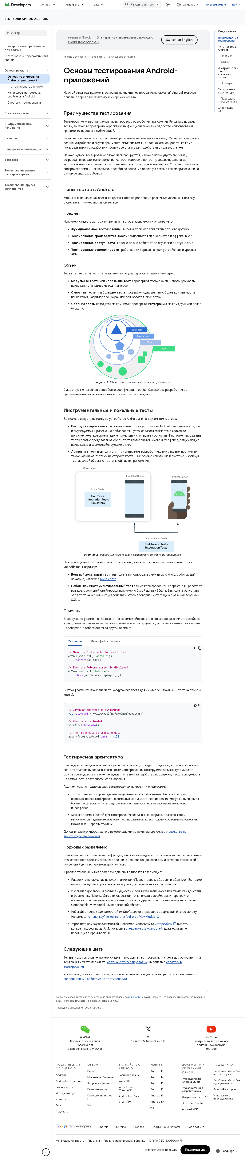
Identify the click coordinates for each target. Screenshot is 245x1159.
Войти (236, 4)
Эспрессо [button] (75, 641)
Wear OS (124, 1081)
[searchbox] (26, 33)
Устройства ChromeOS (126, 1088)
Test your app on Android (26, 19)
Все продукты (197, 1127)
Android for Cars (129, 1096)
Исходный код (65, 1093)
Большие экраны (129, 1075)
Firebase (138, 1127)
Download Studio (192, 1103)
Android (61, 1075)
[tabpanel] (133, 664)
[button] (22, 71)
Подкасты (62, 1111)
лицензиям (134, 997)
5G (89, 1104)
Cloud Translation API (83, 42)
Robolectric (108, 579)
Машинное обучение (100, 1077)
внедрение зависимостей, (144, 929)
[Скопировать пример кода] (199, 648)
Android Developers (75, 56)
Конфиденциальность (100, 1097)
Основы (45, 4)
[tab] (75, 641)
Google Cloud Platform (166, 1127)
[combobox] (142, 4)
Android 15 (157, 1071)
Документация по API (195, 1097)
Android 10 (157, 1101)
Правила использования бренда (124, 1140)
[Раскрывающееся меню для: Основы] (56, 4)
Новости (61, 1099)
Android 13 (156, 1083)
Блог (58, 1105)
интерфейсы (163, 924)
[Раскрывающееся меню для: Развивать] (84, 4)
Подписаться (195, 1150)
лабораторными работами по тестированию (95, 979)
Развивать (96, 56)
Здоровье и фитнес (99, 1083)
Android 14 (157, 1077)
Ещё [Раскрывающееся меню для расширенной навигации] (97, 4)
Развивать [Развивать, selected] (72, 4)
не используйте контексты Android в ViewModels (121, 917)
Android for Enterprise (69, 1081)
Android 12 (157, 1089)
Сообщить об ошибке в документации (226, 1082)
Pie (152, 1107)
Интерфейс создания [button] (105, 641)
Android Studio (216, 4)
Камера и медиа (97, 1089)
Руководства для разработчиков (192, 1089)
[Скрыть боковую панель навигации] (46, 1152)
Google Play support (225, 1089)
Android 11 (156, 1095)
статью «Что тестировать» (127, 962)
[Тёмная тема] (195, 648)
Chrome (121, 1127)
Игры (90, 1071)
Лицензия (94, 1140)
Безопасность (64, 1087)
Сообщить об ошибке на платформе (226, 1072)
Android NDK (190, 1109)
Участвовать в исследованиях (223, 1097)
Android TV (125, 1102)
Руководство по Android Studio (191, 1080)
